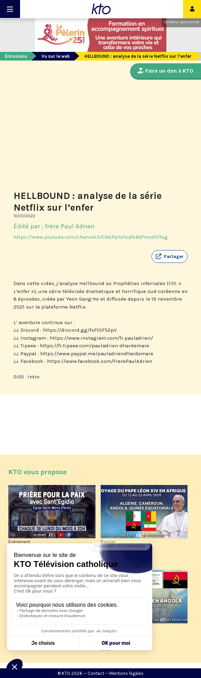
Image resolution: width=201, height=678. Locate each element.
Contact (96, 673)
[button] (170, 256)
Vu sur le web (56, 56)
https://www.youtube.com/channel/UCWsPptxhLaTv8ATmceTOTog (90, 237)
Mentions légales (126, 673)
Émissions (16, 56)
